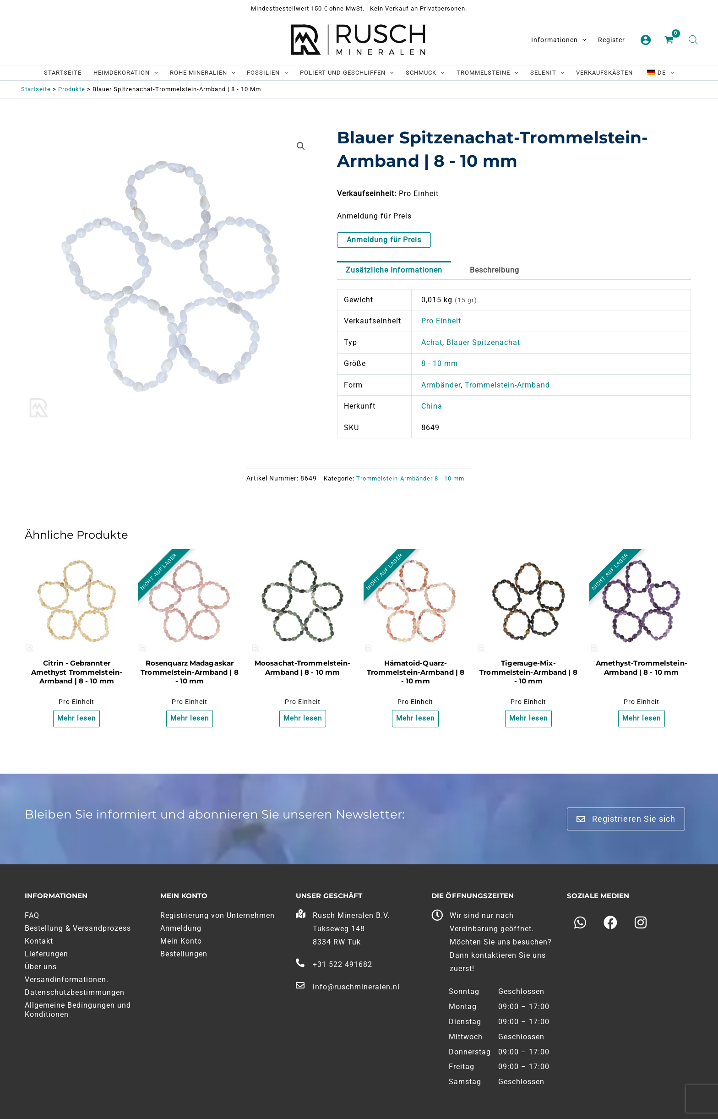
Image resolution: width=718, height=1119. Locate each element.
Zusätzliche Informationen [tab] (394, 270)
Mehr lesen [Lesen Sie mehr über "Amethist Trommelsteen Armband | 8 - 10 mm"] (641, 719)
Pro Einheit (441, 321)
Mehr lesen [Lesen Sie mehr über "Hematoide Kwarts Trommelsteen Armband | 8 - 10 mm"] (415, 719)
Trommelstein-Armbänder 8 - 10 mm (410, 478)
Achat (431, 342)
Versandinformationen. (67, 979)
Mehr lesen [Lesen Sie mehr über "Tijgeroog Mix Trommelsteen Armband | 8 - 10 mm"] (528, 719)
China (431, 406)
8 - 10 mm (439, 363)
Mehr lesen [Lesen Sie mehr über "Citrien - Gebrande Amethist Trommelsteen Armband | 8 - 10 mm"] (77, 719)
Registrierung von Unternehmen (217, 915)
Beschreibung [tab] (494, 270)
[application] (582, 40)
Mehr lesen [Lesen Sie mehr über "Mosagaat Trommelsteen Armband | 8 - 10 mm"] (302, 719)
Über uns (41, 966)
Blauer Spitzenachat (483, 342)
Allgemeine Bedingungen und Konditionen (78, 1010)
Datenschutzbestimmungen (75, 992)
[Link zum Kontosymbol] (645, 39)
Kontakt (39, 941)
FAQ (32, 915)
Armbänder (441, 385)
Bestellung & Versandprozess (78, 928)
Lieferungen (46, 954)
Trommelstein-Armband (507, 385)
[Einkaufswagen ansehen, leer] (670, 40)
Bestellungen (183, 954)
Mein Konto (181, 941)
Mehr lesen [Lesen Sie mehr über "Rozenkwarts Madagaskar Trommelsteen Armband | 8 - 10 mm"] (189, 719)
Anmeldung (180, 928)
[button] (301, 146)
